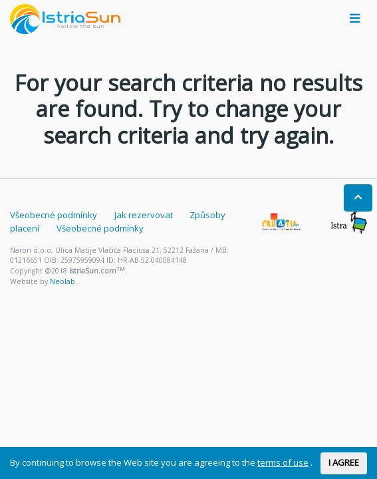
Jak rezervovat (143, 215)
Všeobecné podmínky (53, 215)
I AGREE (343, 462)
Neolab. (63, 281)
